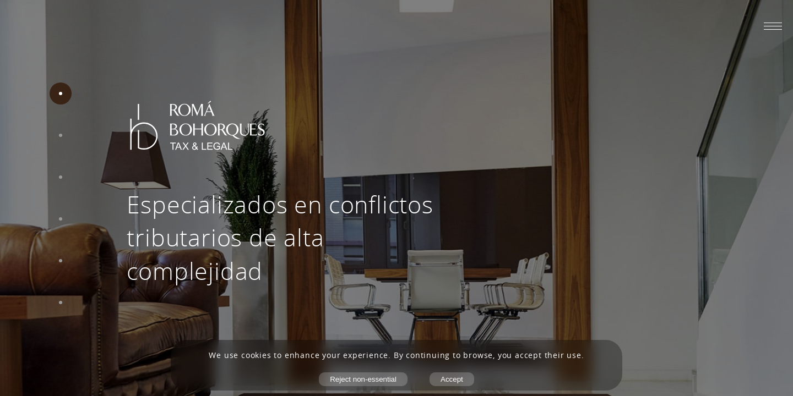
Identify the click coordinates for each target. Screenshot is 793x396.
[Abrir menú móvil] (773, 26)
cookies (256, 355)
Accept (452, 379)
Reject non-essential (363, 379)
